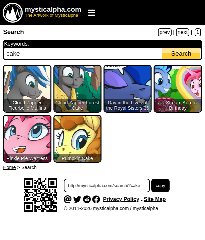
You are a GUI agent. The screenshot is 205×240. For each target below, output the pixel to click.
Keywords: (16, 44)
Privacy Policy (121, 199)
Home (9, 167)
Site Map (155, 199)
